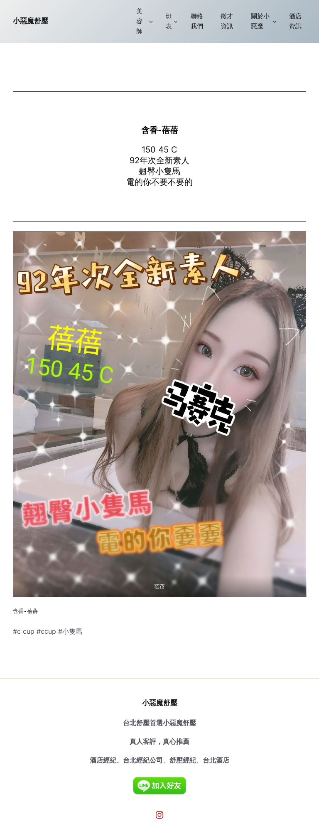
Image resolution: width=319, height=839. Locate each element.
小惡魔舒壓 (30, 21)
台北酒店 (216, 760)
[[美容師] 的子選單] (151, 21)
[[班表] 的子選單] (176, 21)
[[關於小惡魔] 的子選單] (274, 21)
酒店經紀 (103, 760)
